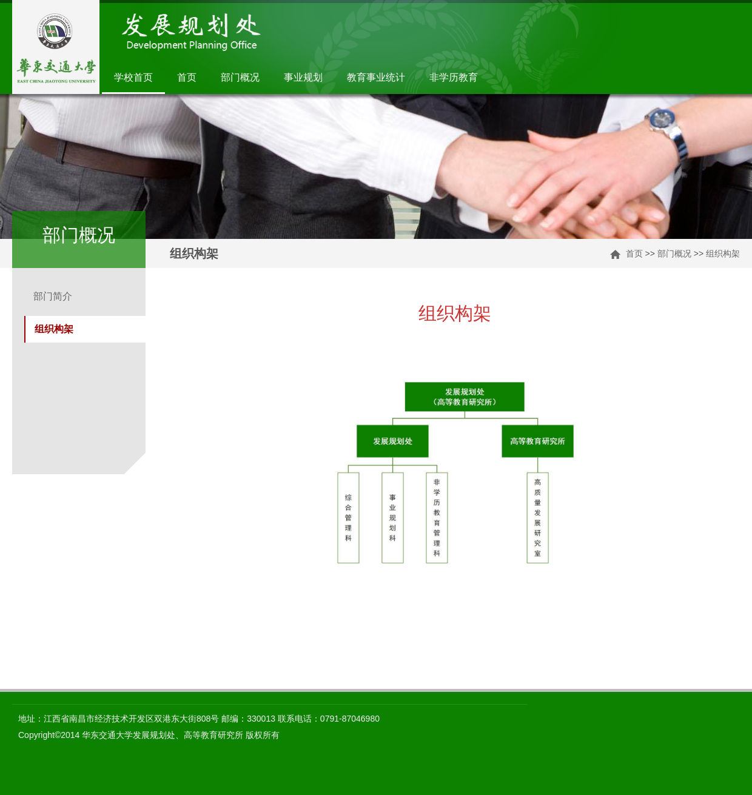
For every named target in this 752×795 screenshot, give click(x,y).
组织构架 (723, 253)
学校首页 (133, 77)
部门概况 (240, 77)
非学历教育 (453, 77)
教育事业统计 (376, 77)
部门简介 (52, 296)
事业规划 (303, 77)
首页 (186, 77)
